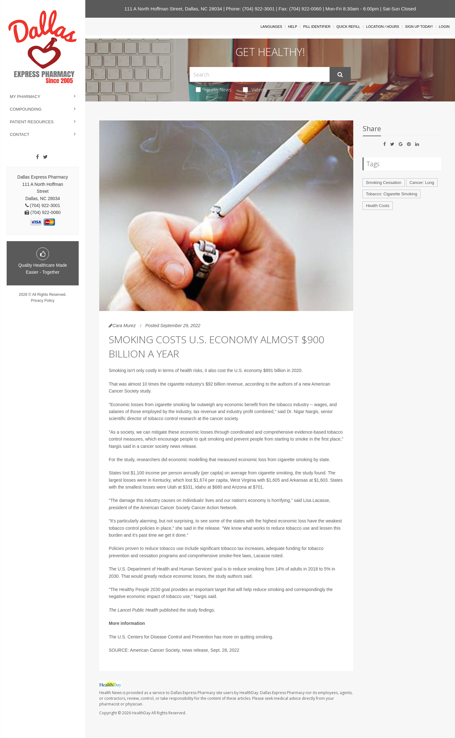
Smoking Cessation (383, 182)
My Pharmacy (25, 96)
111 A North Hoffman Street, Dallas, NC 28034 (173, 8)
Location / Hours (382, 26)
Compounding (25, 109)
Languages (271, 26)
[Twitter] (45, 157)
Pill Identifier (316, 26)
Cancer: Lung (422, 182)
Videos (254, 89)
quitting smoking (256, 636)
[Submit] (340, 74)
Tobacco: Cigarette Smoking (391, 194)
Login (444, 26)
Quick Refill (348, 26)
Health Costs (377, 205)
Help (292, 26)
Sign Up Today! (419, 26)
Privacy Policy (43, 300)
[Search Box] (260, 74)
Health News (214, 89)
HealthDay (141, 713)
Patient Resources (32, 121)
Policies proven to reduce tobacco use (146, 548)
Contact (19, 134)
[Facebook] (37, 157)
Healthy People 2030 (139, 589)
